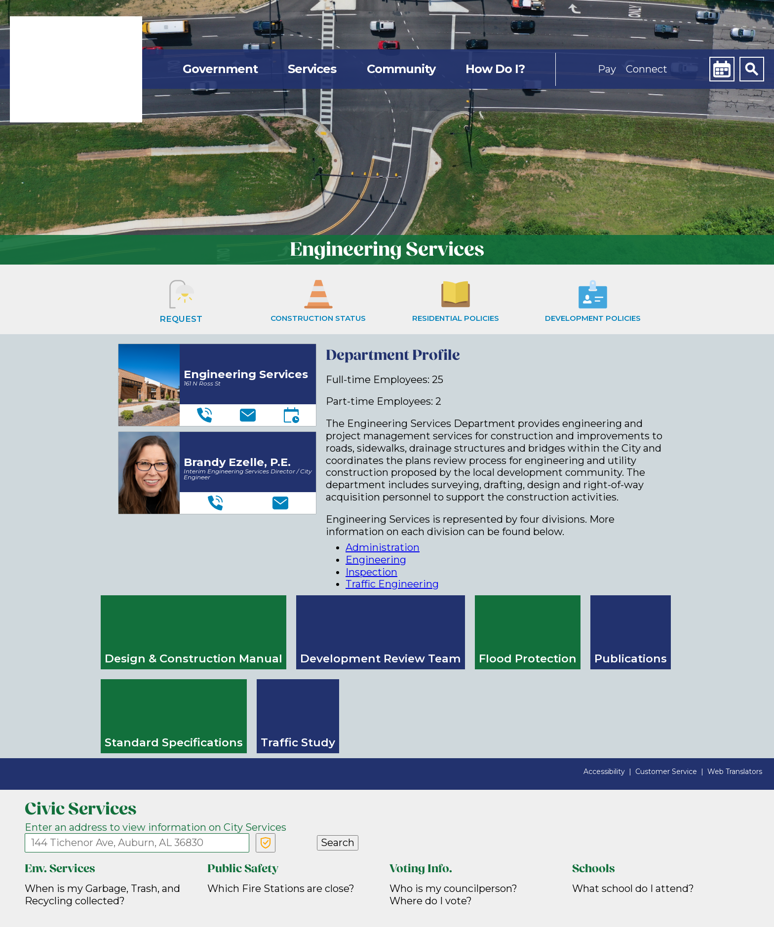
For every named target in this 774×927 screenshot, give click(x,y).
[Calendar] (721, 69)
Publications (630, 658)
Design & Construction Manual (193, 658)
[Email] (248, 415)
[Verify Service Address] (265, 842)
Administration (383, 547)
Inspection (371, 572)
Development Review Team (380, 658)
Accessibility (604, 771)
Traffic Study (298, 742)
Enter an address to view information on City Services (155, 827)
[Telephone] (204, 415)
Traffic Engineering (392, 584)
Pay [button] (607, 69)
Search (337, 843)
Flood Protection (528, 658)
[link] (76, 69)
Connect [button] (646, 69)
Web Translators (734, 771)
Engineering (376, 560)
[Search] (751, 69)
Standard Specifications (174, 742)
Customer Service (666, 771)
